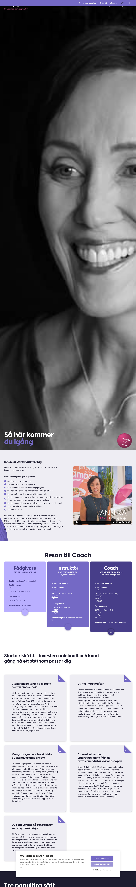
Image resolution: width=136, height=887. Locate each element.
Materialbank (74, 12)
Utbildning (105, 12)
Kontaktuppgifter (122, 12)
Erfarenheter (90, 12)
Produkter (59, 12)
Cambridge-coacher (87, 3)
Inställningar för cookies (103, 870)
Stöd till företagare (108, 3)
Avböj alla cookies (103, 864)
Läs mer (22, 868)
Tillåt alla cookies (103, 859)
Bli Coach (46, 12)
